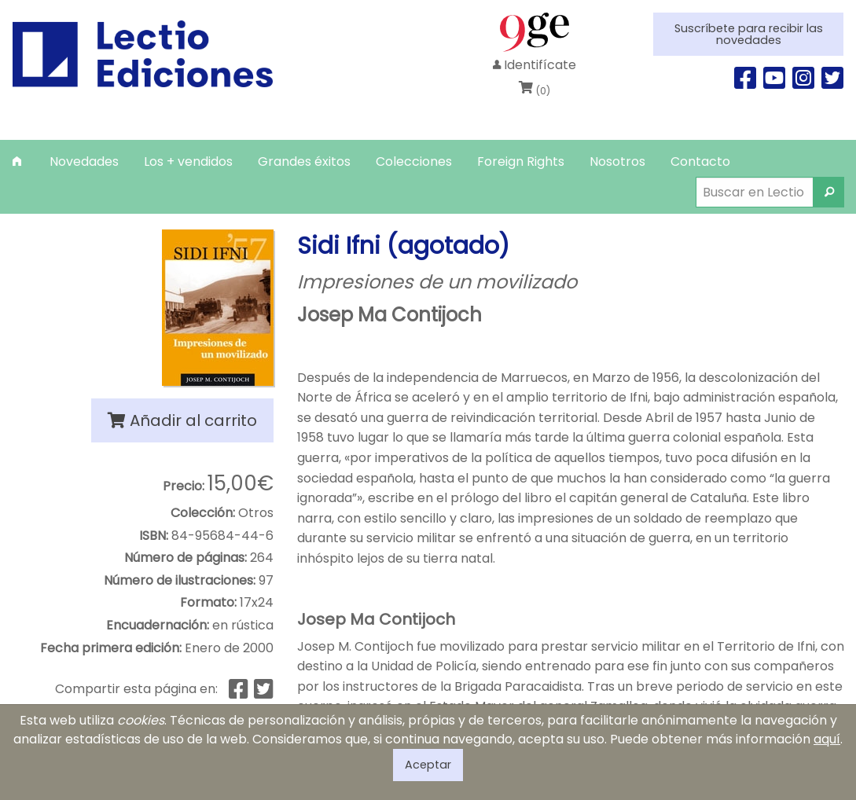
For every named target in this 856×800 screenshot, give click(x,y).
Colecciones (414, 161)
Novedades (84, 161)
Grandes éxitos (304, 161)
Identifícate (534, 65)
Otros (256, 513)
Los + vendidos (188, 161)
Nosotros (617, 161)
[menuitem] (18, 161)
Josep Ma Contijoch (389, 315)
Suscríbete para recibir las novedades (748, 33)
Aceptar (428, 764)
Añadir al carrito (182, 420)
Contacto (700, 161)
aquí (827, 739)
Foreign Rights (520, 161)
